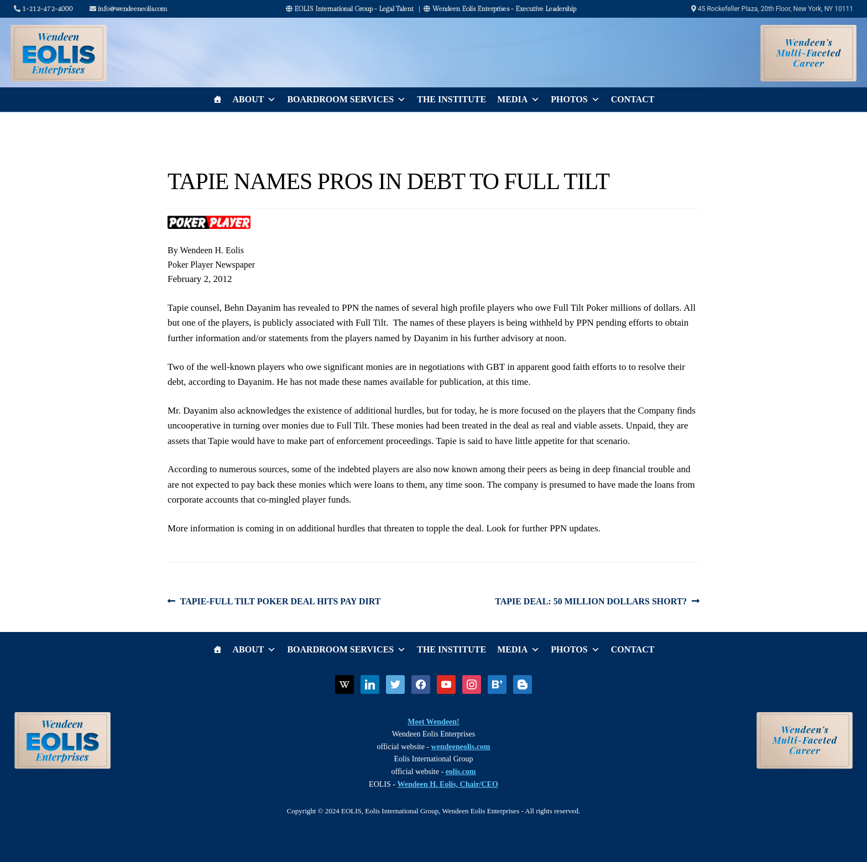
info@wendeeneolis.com (128, 9)
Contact (633, 99)
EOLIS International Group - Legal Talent (350, 9)
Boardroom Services (346, 99)
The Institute (451, 99)
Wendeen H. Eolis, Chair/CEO (447, 784)
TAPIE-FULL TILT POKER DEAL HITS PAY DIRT (280, 601)
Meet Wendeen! (433, 722)
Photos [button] (575, 99)
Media (518, 99)
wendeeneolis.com (460, 747)
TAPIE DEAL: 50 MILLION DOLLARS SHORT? (591, 601)
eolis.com (461, 771)
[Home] (217, 99)
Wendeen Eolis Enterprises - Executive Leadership (500, 9)
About (254, 99)
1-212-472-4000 (43, 9)
